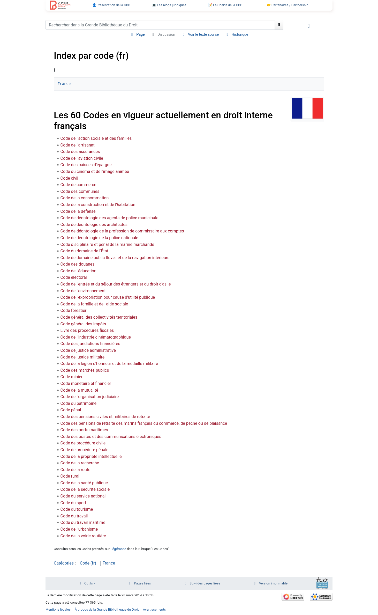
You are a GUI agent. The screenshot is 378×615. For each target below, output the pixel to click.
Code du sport (73, 502)
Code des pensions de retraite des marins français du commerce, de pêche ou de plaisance (144, 423)
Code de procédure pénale (85, 449)
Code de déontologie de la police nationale (99, 237)
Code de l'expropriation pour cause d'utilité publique (108, 297)
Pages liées (142, 583)
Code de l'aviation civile (82, 158)
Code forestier (74, 310)
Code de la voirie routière (83, 535)
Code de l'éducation (78, 270)
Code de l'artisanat (78, 145)
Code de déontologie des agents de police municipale (109, 217)
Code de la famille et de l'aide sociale (94, 304)
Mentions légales (58, 609)
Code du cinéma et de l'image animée (95, 171)
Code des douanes (78, 264)
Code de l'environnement (83, 290)
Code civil (69, 178)
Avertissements (154, 609)
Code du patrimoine (78, 403)
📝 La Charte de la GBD (225, 5)
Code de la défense (78, 211)
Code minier (72, 376)
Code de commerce (78, 184)
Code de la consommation (85, 197)
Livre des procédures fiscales (87, 330)
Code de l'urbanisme (79, 529)
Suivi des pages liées (205, 583)
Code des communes (80, 191)
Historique (240, 34)
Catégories (64, 563)
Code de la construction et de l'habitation (98, 204)
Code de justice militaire (83, 357)
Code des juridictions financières (90, 343)
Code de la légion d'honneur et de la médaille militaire (109, 363)
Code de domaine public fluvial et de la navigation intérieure (115, 257)
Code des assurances (80, 151)
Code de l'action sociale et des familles (96, 138)
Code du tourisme (77, 509)
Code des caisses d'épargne (86, 164)
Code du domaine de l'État (84, 250)
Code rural (70, 476)
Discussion (166, 34)
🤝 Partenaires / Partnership (287, 5)
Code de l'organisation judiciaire (90, 396)
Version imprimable (273, 583)
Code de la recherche (80, 462)
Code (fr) (88, 563)
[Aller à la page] (279, 25)
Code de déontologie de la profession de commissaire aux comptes (122, 231)
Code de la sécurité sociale (85, 489)
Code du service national (83, 496)
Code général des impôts (83, 323)
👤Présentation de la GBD (111, 5)
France (64, 84)
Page (141, 34)
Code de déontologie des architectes (94, 224)
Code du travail (74, 516)
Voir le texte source (203, 34)
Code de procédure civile (83, 443)
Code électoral (74, 277)
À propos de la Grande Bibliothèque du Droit (107, 609)
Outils (88, 583)
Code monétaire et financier (86, 383)
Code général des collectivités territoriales (99, 317)
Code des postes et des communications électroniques (111, 436)
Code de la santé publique (84, 482)
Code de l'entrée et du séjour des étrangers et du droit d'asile (116, 284)
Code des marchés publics (85, 370)
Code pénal (71, 409)
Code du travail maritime (83, 522)
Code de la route (75, 469)
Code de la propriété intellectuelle (91, 456)
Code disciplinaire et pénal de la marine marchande (107, 244)
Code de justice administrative (88, 350)
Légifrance (118, 549)
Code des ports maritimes (84, 429)
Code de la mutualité (79, 390)
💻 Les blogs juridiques (169, 5)
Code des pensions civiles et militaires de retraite (105, 416)
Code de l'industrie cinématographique (96, 337)
